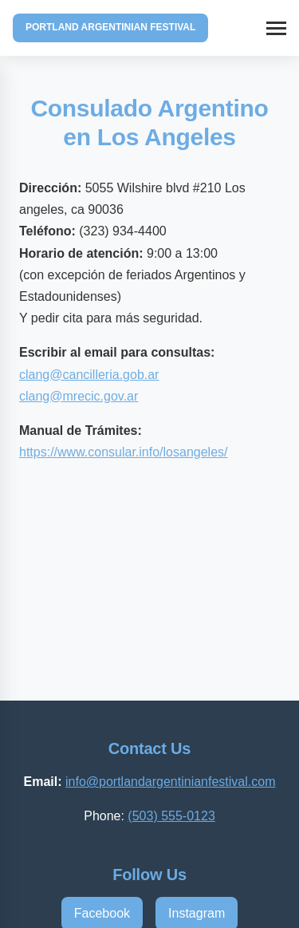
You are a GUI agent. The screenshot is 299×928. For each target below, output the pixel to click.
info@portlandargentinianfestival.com (170, 781)
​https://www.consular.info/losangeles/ (123, 452)
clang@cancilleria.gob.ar (89, 374)
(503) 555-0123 (171, 816)
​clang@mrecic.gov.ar (78, 396)
